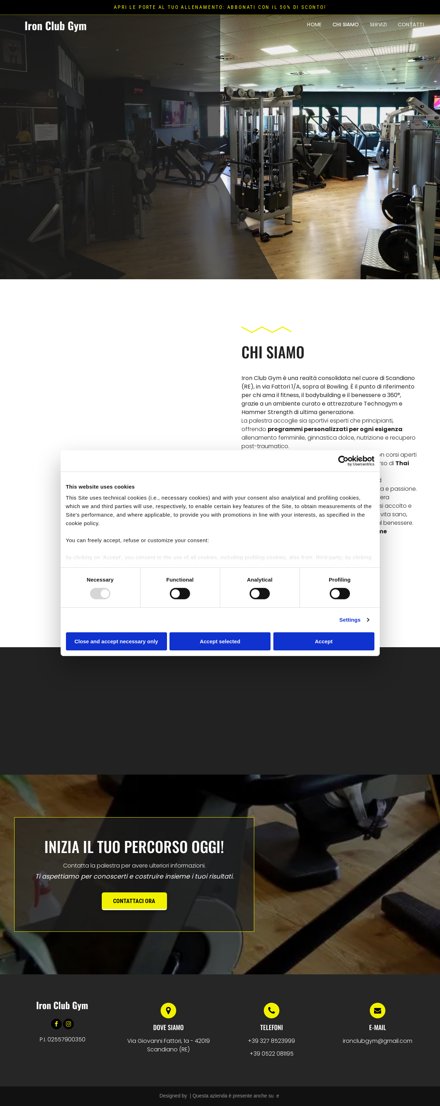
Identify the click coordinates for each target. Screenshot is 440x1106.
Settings (350, 620)
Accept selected (220, 641)
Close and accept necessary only (116, 641)
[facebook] (56, 1025)
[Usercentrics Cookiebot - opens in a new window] (343, 460)
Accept (324, 641)
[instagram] (68, 1025)
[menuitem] (314, 24)
